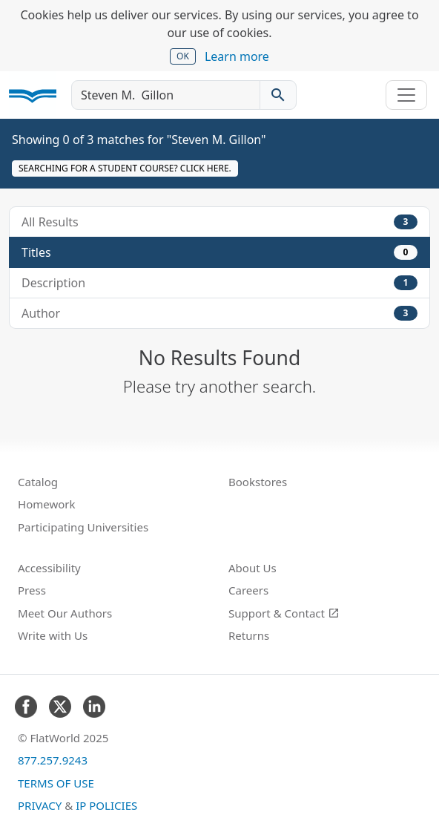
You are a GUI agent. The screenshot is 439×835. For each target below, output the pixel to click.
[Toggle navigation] (406, 95)
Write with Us (53, 635)
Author (219, 313)
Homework (47, 504)
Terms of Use (56, 783)
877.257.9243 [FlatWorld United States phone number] (53, 760)
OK (182, 56)
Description (219, 283)
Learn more (237, 56)
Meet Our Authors (65, 613)
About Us (252, 567)
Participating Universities (83, 527)
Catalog (38, 481)
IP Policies (106, 805)
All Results (219, 222)
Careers (248, 590)
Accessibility (49, 567)
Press (32, 590)
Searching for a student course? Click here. (125, 168)
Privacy (40, 805)
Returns (248, 635)
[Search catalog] (278, 95)
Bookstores (257, 481)
